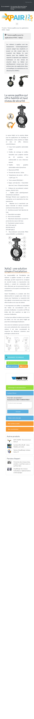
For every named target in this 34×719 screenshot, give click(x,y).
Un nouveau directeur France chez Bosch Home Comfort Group (19, 8)
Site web (23, 366)
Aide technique (12, 366)
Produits (4, 28)
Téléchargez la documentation (17, 363)
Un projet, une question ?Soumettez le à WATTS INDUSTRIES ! (18, 398)
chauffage (23, 137)
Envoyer (18, 411)
